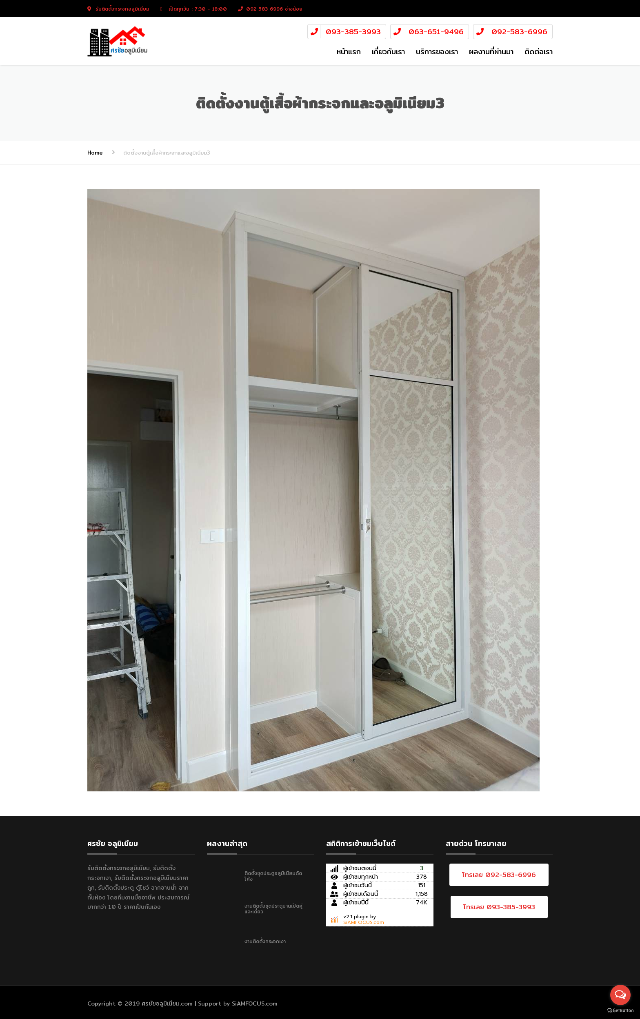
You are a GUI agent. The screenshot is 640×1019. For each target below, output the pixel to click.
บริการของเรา (437, 52)
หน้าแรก (349, 52)
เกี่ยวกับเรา (388, 52)
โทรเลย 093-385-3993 (499, 907)
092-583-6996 (519, 32)
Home (95, 152)
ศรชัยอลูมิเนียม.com (167, 1003)
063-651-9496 (436, 32)
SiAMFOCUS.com (363, 922)
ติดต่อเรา (538, 52)
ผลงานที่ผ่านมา (491, 52)
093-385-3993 (353, 32)
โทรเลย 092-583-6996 (499, 875)
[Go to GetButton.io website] (620, 1010)
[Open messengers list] (620, 995)
